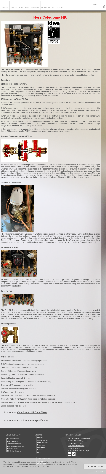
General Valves (12, 441)
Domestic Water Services (15, 446)
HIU (53, 7)
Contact (60, 7)
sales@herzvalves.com (76, 446)
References (45, 7)
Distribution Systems (14, 451)
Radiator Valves (12, 448)
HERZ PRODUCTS (13, 435)
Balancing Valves (13, 439)
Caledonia (23, 420)
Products (4, 7)
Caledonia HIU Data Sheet (32, 412)
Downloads (35, 7)
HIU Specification (39, 420)
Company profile (42, 440)
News (27, 7)
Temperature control (14, 444)
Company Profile (16, 7)
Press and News (42, 442)
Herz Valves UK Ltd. (73, 435)
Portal (39, 452)
